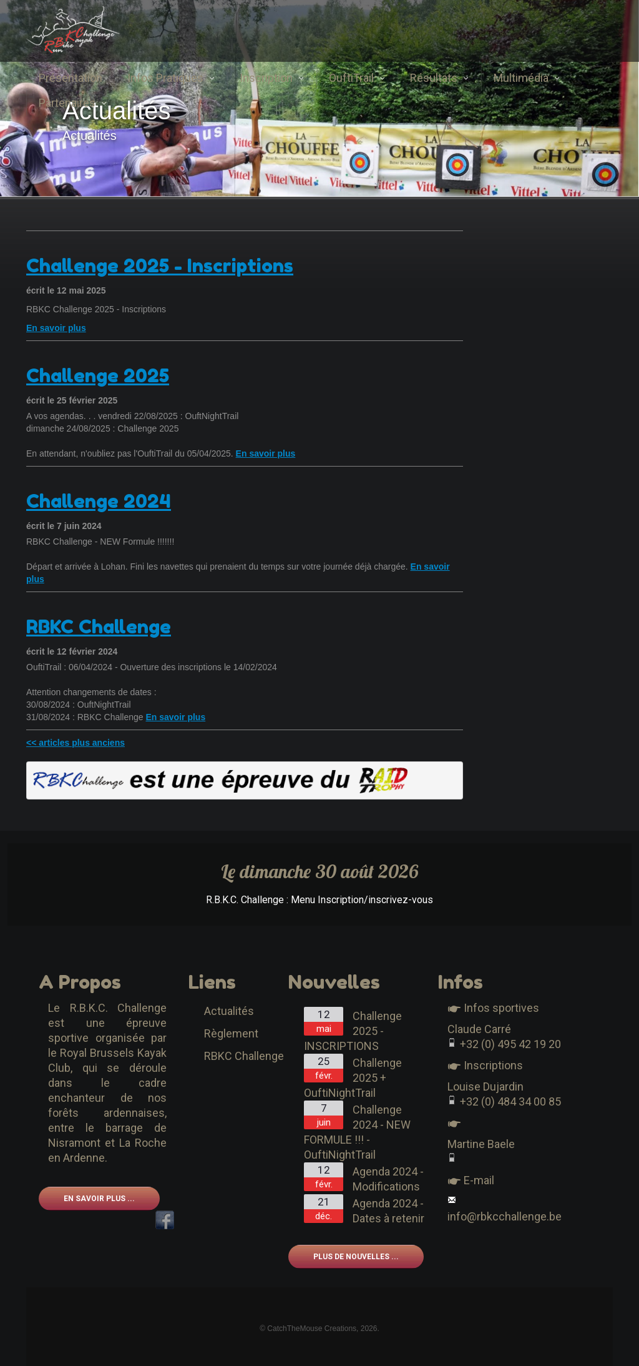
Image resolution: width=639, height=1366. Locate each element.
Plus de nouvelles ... (356, 1256)
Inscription (272, 77)
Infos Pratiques (171, 77)
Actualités (229, 1010)
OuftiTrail (357, 77)
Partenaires (73, 102)
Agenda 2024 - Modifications (388, 1179)
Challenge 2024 (98, 501)
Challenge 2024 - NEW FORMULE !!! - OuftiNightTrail (357, 1132)
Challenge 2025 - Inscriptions (159, 265)
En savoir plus (56, 328)
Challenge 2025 (97, 375)
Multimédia (527, 77)
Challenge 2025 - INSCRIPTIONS (353, 1030)
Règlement (231, 1033)
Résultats (439, 77)
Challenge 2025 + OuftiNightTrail (353, 1077)
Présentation (70, 77)
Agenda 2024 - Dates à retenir (388, 1211)
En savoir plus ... (99, 1198)
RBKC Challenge (98, 626)
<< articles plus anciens (75, 743)
